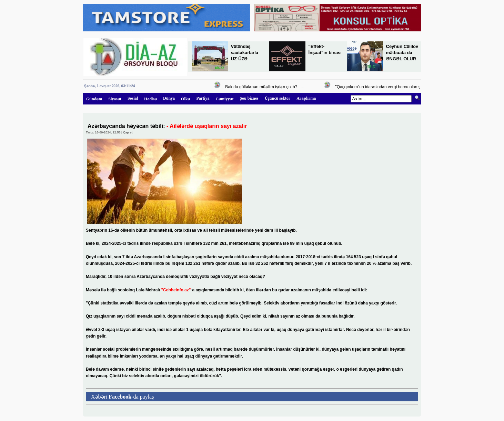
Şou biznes (249, 98)
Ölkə (185, 99)
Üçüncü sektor (277, 98)
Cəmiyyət (224, 99)
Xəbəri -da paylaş (122, 397)
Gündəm (94, 99)
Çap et (128, 132)
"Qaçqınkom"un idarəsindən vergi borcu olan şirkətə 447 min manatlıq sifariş (407, 86)
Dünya (169, 98)
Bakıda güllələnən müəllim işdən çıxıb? (263, 86)
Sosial (133, 98)
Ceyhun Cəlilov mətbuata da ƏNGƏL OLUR (402, 52)
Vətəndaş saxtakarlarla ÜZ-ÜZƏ (245, 52)
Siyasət (114, 99)
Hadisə (150, 99)
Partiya (202, 98)
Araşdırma (306, 98)
